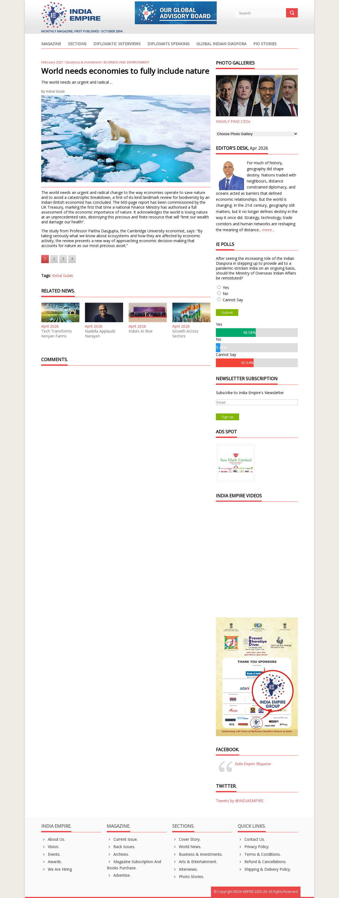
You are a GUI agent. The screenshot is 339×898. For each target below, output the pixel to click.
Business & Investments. (197, 854)
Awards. (51, 861)
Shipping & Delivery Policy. (264, 869)
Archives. (118, 854)
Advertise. (118, 875)
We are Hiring (56, 869)
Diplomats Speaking (168, 44)
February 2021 (52, 62)
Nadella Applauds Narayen (100, 334)
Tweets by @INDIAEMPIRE (239, 800)
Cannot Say (233, 299)
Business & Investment (83, 62)
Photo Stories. (188, 876)
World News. (186, 846)
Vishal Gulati (55, 91)
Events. (50, 854)
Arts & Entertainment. (194, 861)
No (225, 293)
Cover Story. (186, 839)
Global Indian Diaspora (221, 44)
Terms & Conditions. (259, 854)
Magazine (51, 44)
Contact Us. (251, 839)
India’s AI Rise (141, 331)
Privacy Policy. (253, 846)
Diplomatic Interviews (117, 44)
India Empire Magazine (253, 764)
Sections (77, 44)
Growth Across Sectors (185, 334)
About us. (53, 839)
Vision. (50, 846)
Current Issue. (122, 839)
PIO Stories (264, 44)
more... (268, 229)
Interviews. (185, 869)
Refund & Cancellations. (262, 861)
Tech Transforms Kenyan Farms (56, 334)
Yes (226, 287)
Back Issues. (121, 846)
